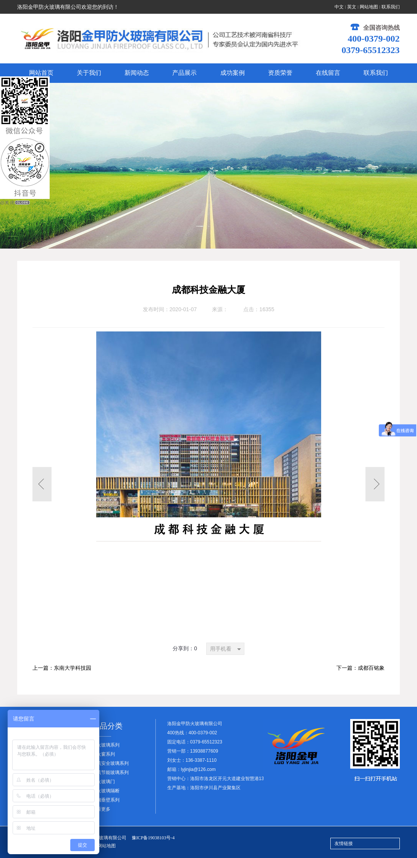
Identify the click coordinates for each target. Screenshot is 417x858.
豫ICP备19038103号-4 (153, 837)
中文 (339, 7)
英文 (351, 7)
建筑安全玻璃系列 (110, 763)
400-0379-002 (374, 39)
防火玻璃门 (103, 781)
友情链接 (344, 843)
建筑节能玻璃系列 (110, 772)
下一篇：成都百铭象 (360, 668)
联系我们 (390, 7)
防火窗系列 (103, 754)
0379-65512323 (371, 50)
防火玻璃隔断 (106, 790)
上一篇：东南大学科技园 (61, 668)
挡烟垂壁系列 (106, 800)
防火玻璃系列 (106, 745)
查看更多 (101, 809)
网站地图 (369, 7)
